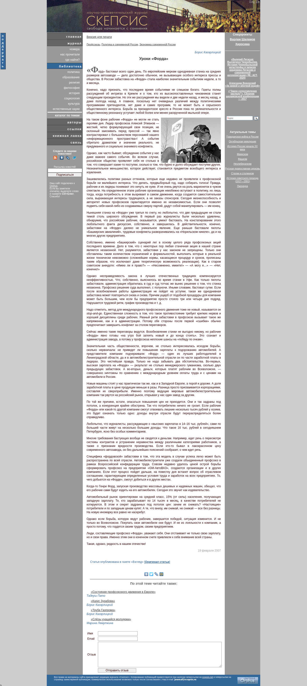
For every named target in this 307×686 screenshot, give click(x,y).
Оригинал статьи (157, 562)
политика (73, 72)
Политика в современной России (119, 44)
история (74, 93)
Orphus (54, 186)
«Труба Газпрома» (103, 610)
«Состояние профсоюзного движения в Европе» (123, 592)
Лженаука (242, 186)
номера (75, 49)
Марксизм (242, 154)
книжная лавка (67, 136)
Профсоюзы (93, 44)
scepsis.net (207, 677)
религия (74, 82)
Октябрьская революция (242, 141)
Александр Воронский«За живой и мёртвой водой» (242, 84)
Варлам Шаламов (242, 39)
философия (72, 88)
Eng (252, 2)
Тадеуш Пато (96, 595)
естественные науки (66, 109)
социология (72, 98)
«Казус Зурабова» (103, 601)
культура (74, 103)
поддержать (3, 51)
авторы (74, 122)
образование (71, 77)
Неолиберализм (243, 163)
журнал (74, 43)
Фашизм (242, 159)
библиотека (70, 66)
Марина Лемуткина (100, 623)
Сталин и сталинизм (242, 173)
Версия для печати (99, 37)
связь (76, 142)
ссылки (74, 129)
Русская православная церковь (242, 168)
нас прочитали (70, 54)
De (258, 2)
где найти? (72, 59)
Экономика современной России (157, 44)
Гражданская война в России (242, 136)
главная (74, 36)
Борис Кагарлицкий (208, 52)
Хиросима (242, 44)
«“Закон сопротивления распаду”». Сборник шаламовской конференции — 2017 (242, 95)
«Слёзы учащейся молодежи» (111, 619)
